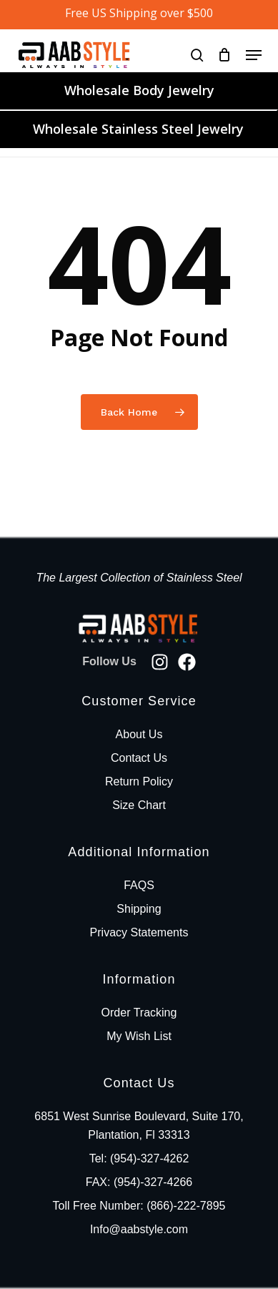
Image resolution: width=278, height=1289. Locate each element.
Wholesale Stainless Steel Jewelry (138, 128)
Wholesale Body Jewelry (139, 90)
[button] (254, 55)
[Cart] (225, 55)
